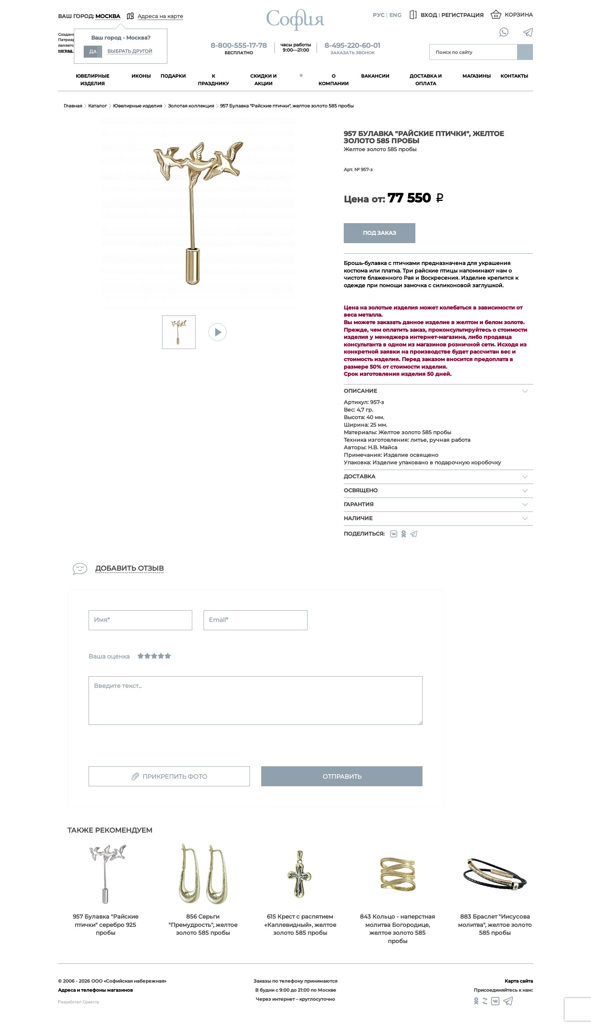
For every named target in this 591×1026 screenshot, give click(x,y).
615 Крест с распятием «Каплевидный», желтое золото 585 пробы (300, 924)
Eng (395, 15)
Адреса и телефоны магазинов (95, 990)
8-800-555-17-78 (239, 45)
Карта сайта (519, 981)
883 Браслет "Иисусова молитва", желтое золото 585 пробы (495, 924)
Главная (73, 106)
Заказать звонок (353, 52)
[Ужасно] (141, 656)
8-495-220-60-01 (352, 45)
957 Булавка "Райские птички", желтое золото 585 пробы (287, 106)
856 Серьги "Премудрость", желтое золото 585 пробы (202, 924)
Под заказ (379, 233)
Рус (378, 15)
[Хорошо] (161, 656)
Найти (525, 52)
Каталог (97, 106)
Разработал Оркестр (78, 1002)
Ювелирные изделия (137, 106)
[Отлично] (168, 656)
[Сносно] (147, 656)
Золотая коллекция (191, 106)
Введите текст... (118, 685)
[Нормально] (154, 656)
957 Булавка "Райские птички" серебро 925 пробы (105, 924)
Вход (422, 15)
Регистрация (462, 15)
